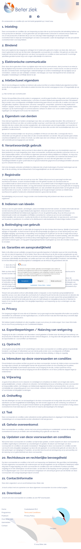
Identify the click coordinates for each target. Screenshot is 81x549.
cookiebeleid (55, 429)
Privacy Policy (42, 285)
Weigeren (40, 281)
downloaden (45, 498)
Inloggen (53, 528)
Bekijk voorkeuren (56, 281)
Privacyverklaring (16, 324)
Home (7, 509)
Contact (49, 285)
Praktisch (8, 516)
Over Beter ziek (10, 519)
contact (59, 487)
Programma (9, 512)
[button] (77, 4)
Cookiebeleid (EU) (31, 509)
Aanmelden (9, 522)
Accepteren (24, 281)
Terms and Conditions (32, 512)
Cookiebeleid (33, 285)
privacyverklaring (43, 429)
